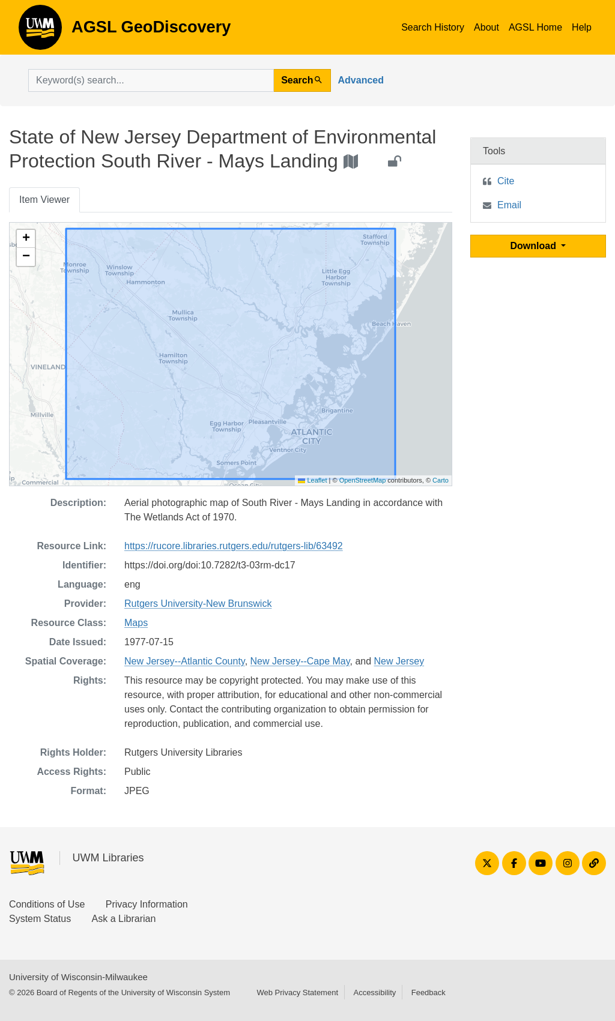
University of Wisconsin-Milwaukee (78, 977)
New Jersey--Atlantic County (184, 661)
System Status (40, 919)
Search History (432, 27)
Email (509, 205)
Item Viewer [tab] (44, 199)
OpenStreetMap (362, 480)
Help (582, 27)
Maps (136, 623)
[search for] (151, 80)
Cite (505, 181)
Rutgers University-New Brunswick (197, 603)
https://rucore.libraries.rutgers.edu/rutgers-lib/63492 (233, 546)
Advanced (361, 80)
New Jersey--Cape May (300, 661)
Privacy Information (147, 904)
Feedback (428, 992)
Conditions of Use (47, 904)
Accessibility (374, 992)
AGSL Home (535, 27)
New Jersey (399, 661)
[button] (26, 239)
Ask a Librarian (124, 919)
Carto (440, 480)
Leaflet (312, 480)
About (486, 27)
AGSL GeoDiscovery (40, 31)
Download (534, 246)
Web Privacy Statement (297, 992)
